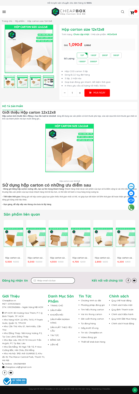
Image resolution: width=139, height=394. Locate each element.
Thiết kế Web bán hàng (93, 341)
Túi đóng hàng (88, 323)
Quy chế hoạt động (121, 300)
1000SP (82, 62)
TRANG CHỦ (56, 305)
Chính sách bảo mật (121, 305)
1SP (82, 55)
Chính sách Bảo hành (122, 314)
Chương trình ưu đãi (91, 300)
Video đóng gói (89, 337)
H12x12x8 (112, 34)
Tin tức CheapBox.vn (91, 332)
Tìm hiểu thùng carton (92, 309)
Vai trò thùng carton (91, 314)
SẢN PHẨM (55, 310)
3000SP (93, 62)
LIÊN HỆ (54, 344)
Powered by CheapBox (101, 388)
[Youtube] (134, 280)
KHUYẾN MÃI (56, 314)
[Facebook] (128, 280)
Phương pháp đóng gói (93, 305)
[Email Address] (53, 280)
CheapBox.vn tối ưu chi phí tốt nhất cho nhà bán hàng (68, 388)
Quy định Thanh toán (122, 309)
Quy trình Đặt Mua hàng (123, 318)
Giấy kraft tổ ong (89, 328)
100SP (93, 55)
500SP (116, 55)
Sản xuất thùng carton (92, 318)
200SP (105, 55)
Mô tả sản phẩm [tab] (12, 106)
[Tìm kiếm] (122, 12)
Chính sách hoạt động (122, 323)
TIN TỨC (54, 335)
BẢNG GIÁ (55, 339)
